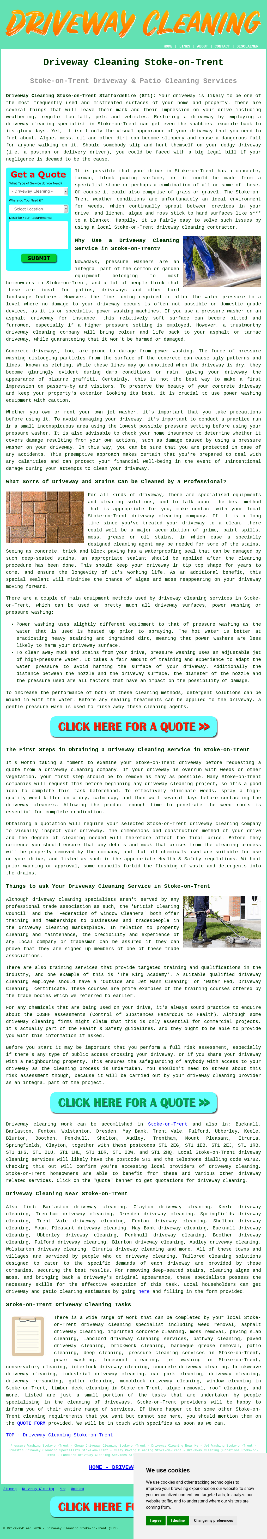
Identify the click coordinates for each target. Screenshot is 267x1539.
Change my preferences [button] (213, 1520)
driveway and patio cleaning (44, 1291)
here (144, 1291)
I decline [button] (178, 1520)
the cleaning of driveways (92, 1402)
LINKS (184, 46)
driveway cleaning (30, 124)
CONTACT (222, 46)
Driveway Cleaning (38, 1489)
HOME (168, 46)
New (62, 1489)
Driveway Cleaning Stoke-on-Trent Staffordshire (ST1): (81, 95)
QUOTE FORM (31, 1423)
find (28, 1207)
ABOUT (202, 46)
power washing (173, 351)
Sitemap (9, 1489)
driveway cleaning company (81, 769)
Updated (77, 1489)
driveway (178, 1263)
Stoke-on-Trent (167, 1124)
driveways (114, 290)
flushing (166, 866)
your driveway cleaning (204, 1075)
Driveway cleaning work (39, 1124)
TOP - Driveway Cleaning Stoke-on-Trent (59, 1435)
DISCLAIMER (247, 46)
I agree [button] (155, 1520)
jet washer (121, 412)
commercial (218, 1021)
